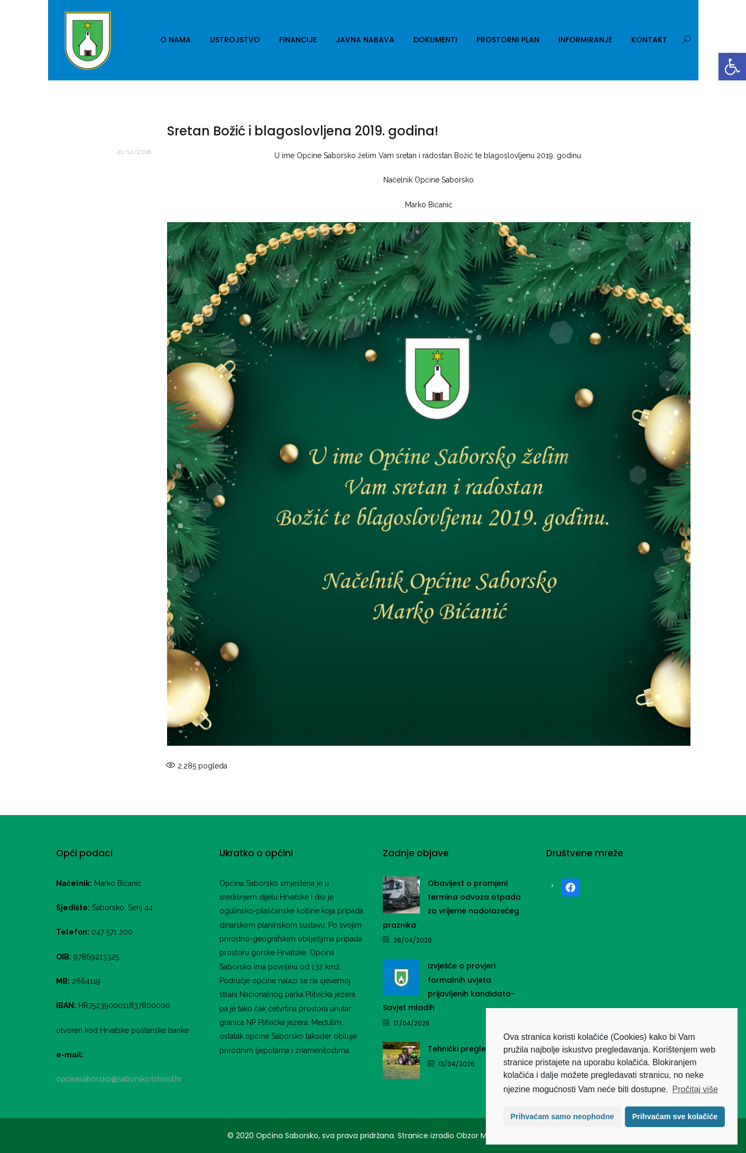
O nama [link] (175, 39)
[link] (732, 66)
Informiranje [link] (585, 39)
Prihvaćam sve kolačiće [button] (675, 1116)
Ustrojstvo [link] (235, 39)
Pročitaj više (695, 1089)
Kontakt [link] (649, 39)
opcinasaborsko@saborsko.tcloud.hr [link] (119, 1079)
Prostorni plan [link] (507, 39)
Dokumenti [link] (435, 39)
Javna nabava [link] (365, 39)
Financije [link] (298, 39)
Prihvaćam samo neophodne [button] (562, 1116)
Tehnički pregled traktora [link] (477, 1049)
